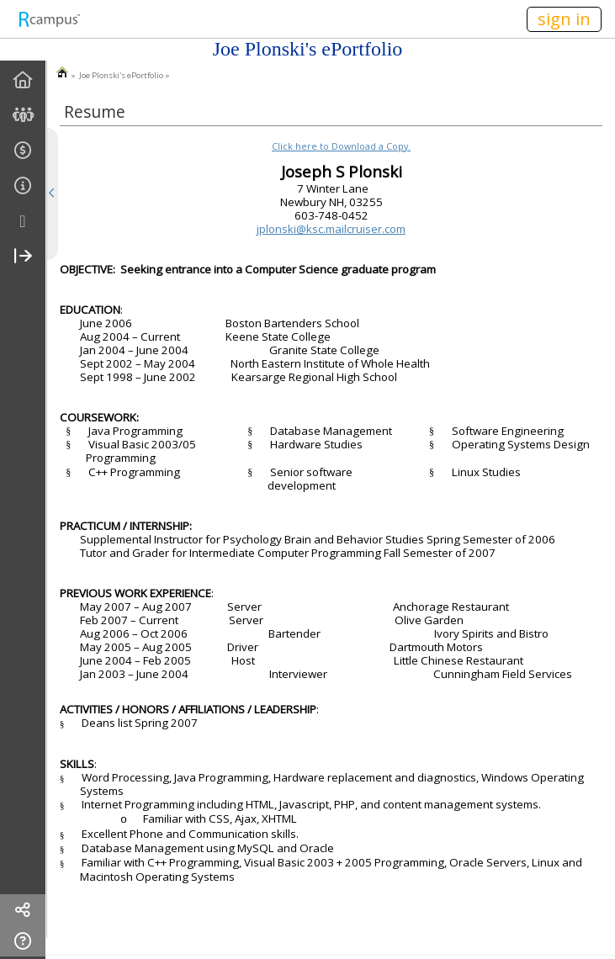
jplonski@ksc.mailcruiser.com (331, 228)
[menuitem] (22, 80)
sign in (564, 19)
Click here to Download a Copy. (341, 146)
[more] (22, 221)
